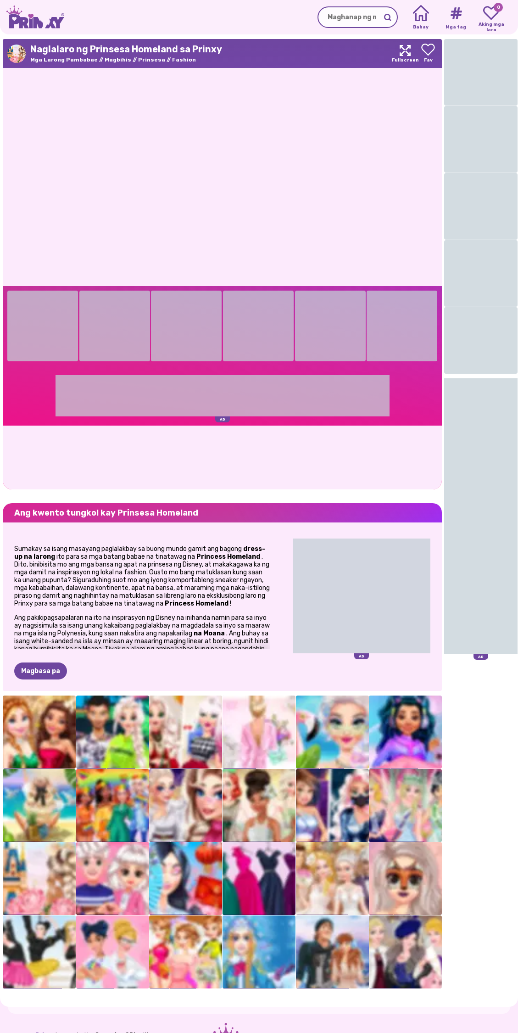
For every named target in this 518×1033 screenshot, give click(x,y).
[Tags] (456, 17)
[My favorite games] (491, 17)
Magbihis (118, 59)
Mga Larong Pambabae (64, 59)
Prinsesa (151, 59)
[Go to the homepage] (32, 17)
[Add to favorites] (428, 53)
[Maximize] (405, 53)
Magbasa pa (40, 671)
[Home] (421, 17)
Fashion (184, 59)
